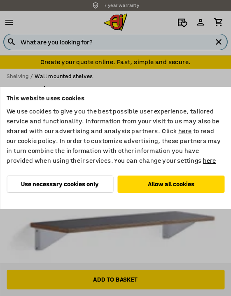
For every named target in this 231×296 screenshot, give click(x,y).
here (185, 131)
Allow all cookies (171, 184)
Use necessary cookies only (60, 184)
